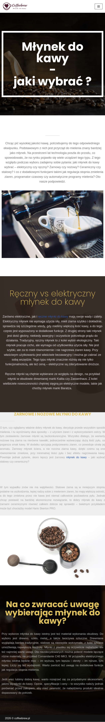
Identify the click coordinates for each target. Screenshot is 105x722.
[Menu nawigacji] (99, 6)
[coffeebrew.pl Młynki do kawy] (15, 6)
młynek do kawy (76, 457)
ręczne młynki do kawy (53, 316)
